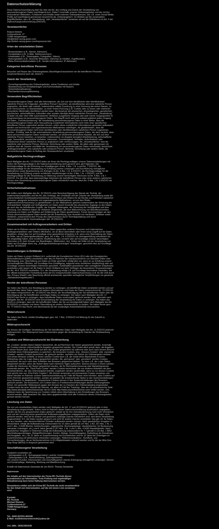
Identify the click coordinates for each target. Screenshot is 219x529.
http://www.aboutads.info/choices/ (23, 389)
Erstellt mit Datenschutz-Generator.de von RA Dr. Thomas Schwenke (40, 467)
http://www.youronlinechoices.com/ (73, 389)
